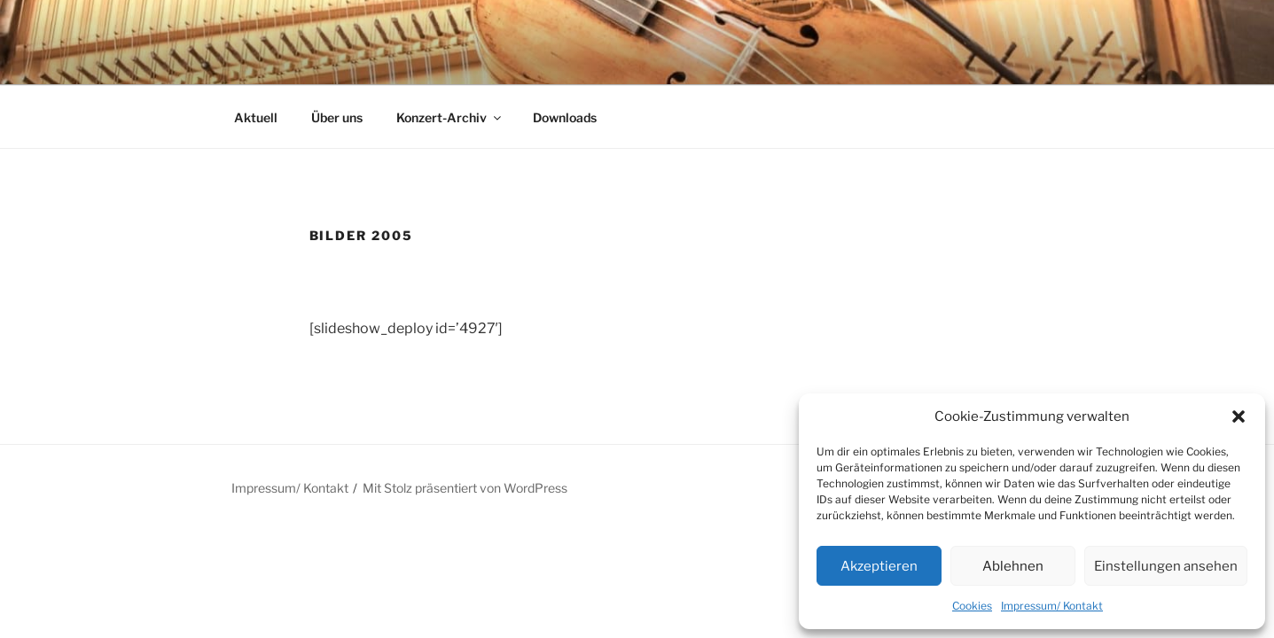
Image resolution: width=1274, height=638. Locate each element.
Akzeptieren (879, 566)
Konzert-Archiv (450, 117)
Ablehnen (1012, 566)
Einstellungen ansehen (1166, 566)
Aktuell (255, 117)
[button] (1238, 416)
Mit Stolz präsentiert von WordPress (465, 487)
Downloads (565, 117)
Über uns (337, 117)
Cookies (972, 605)
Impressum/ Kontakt (1052, 605)
